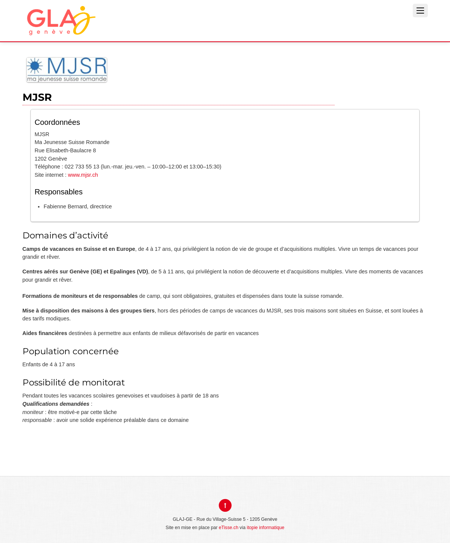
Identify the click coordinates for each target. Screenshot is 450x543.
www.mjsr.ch (83, 175)
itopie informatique (265, 527)
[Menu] (420, 10)
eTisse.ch (228, 527)
